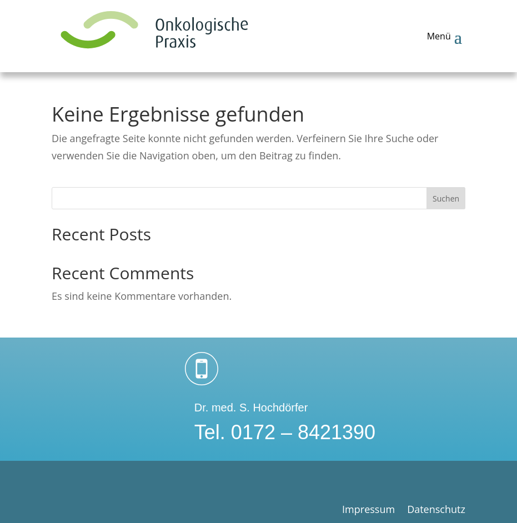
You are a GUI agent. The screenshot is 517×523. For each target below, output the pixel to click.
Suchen (446, 198)
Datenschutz (436, 510)
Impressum (368, 510)
